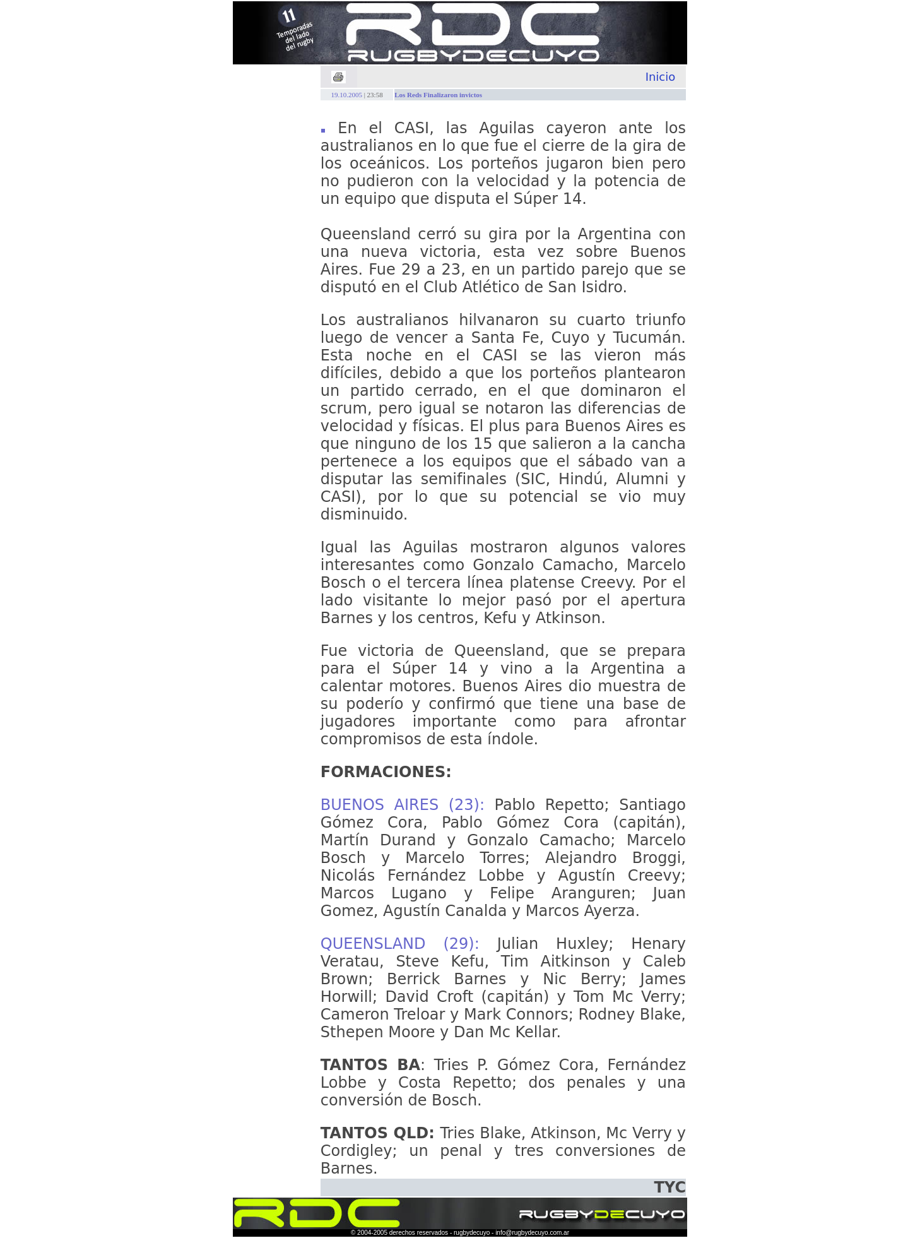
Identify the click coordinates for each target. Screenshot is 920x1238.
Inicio (661, 76)
